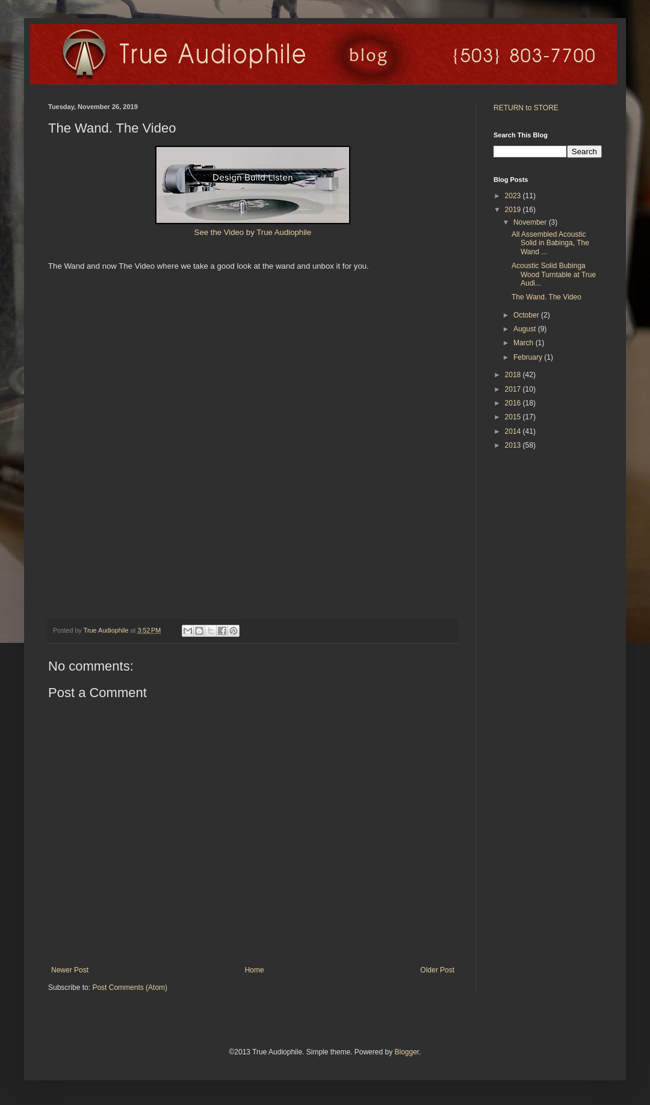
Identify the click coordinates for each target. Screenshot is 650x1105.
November (531, 222)
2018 (514, 375)
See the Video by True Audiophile (253, 232)
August (525, 329)
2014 (514, 431)
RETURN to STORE (526, 108)
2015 (514, 417)
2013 (514, 445)
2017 (514, 389)
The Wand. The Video (546, 297)
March (524, 343)
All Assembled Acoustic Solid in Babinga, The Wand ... (550, 243)
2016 (514, 403)
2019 (514, 209)
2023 (514, 196)
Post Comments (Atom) (129, 987)
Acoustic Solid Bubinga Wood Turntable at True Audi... (554, 274)
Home (254, 970)
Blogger (406, 1052)
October (527, 315)
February (528, 357)
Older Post (437, 970)
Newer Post (69, 970)
